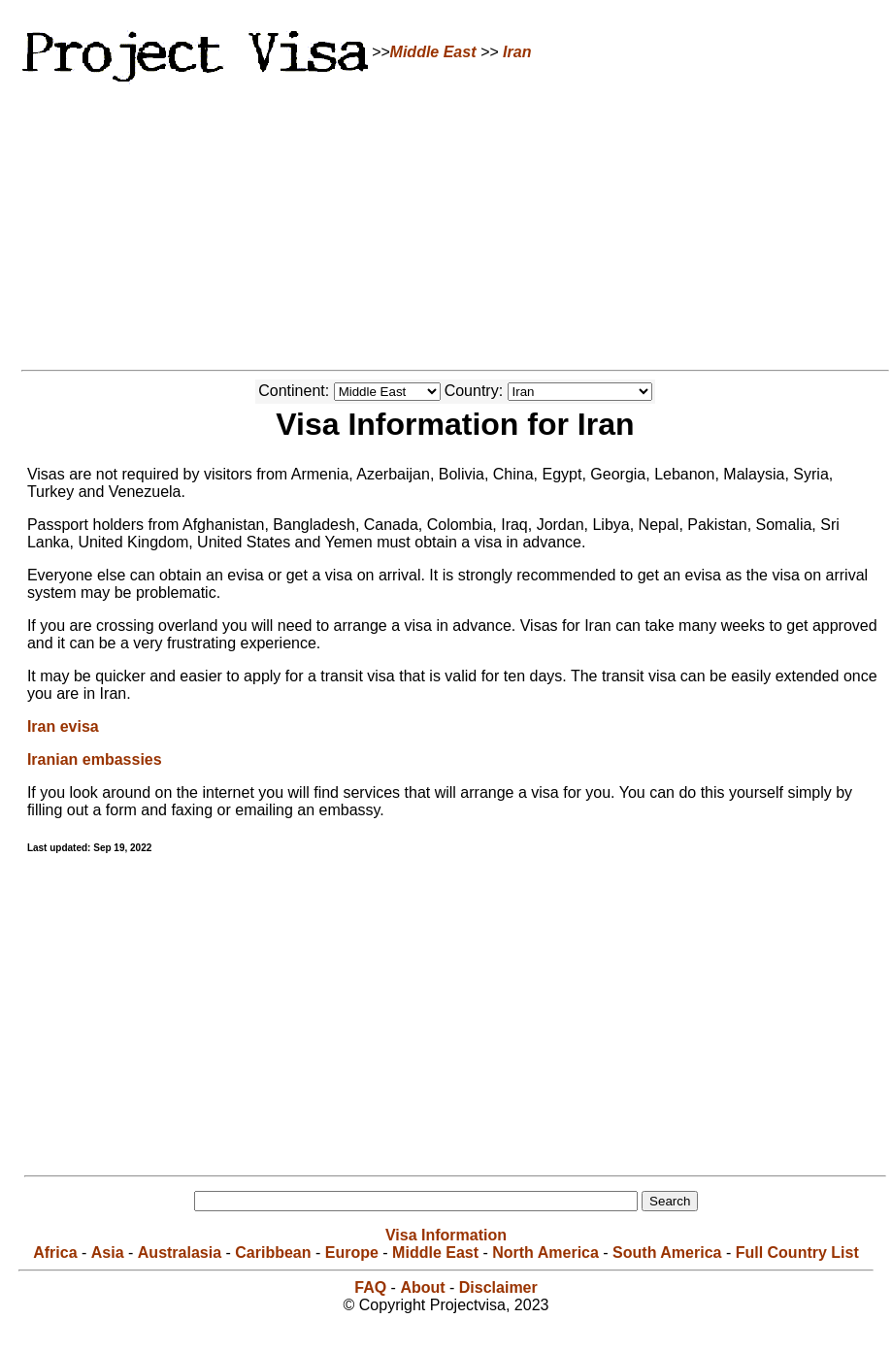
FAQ (370, 1287)
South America (666, 1252)
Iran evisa (63, 726)
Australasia (179, 1252)
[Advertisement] (446, 223)
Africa (55, 1252)
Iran (517, 52)
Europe (352, 1252)
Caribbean (273, 1252)
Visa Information (446, 1235)
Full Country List (797, 1252)
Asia (107, 1252)
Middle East (433, 52)
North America (545, 1252)
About (422, 1287)
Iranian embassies (94, 759)
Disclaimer (498, 1287)
